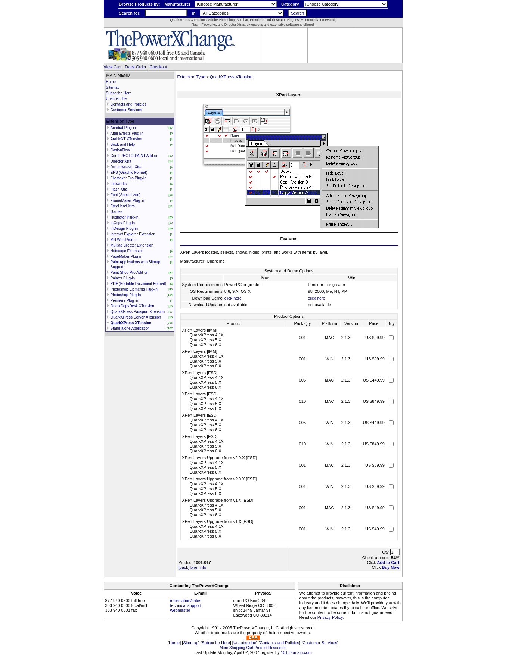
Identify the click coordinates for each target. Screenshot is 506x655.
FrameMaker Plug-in (128, 200)
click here (233, 298)
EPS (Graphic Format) (129, 172)
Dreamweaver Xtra (126, 167)
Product (260, 648)
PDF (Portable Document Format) (139, 284)
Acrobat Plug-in (123, 128)
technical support (185, 605)
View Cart (112, 67)
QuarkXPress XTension (131, 323)
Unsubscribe (116, 99)
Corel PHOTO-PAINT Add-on (134, 156)
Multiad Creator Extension (132, 245)
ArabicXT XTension (126, 139)
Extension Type (191, 77)
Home (111, 82)
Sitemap (113, 87)
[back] (184, 567)
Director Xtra (121, 161)
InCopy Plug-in (123, 223)
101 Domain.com (296, 652)
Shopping (237, 648)
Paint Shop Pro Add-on (130, 272)
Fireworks (119, 184)
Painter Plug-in (123, 278)
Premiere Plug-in (124, 300)
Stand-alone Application (130, 328)
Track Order (135, 67)
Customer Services (126, 110)
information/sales (185, 600)
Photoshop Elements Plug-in (134, 289)
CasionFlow (120, 150)
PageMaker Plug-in (126, 256)
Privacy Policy (330, 617)
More (224, 648)
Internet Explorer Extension (133, 234)
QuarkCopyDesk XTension (132, 306)
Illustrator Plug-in (125, 217)
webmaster (180, 610)
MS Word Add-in (124, 240)
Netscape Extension (127, 251)
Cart (249, 648)
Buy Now (390, 567)
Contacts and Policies (128, 104)
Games (116, 212)
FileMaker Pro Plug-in (128, 178)
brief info (198, 567)
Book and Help (123, 144)
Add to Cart (388, 562)
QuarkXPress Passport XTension (138, 312)
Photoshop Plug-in (126, 295)
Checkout (158, 67)
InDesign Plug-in (124, 228)
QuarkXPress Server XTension (136, 317)
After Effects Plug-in (127, 133)
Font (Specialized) (126, 195)
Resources (277, 648)
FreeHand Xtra (123, 206)
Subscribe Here (119, 93)
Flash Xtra (119, 189)
